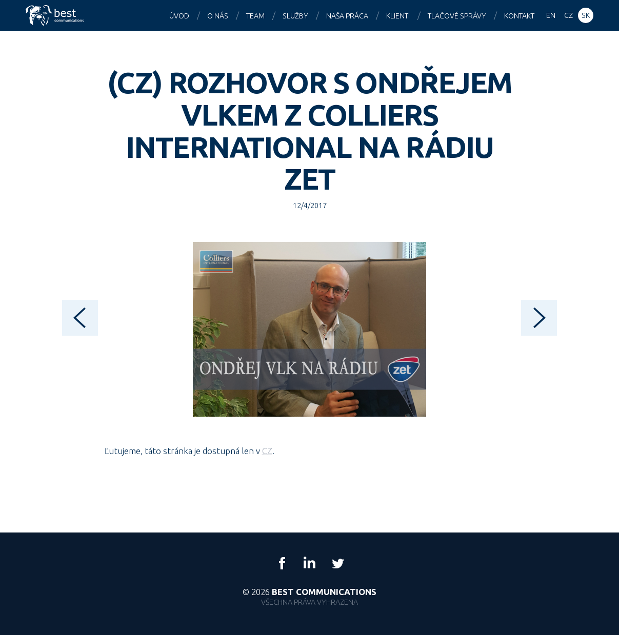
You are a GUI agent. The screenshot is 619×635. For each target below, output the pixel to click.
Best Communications (56, 15)
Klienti (398, 16)
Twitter (337, 563)
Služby (295, 16)
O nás (217, 16)
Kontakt (519, 16)
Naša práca (347, 16)
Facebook (282, 563)
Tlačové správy (457, 16)
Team (255, 16)
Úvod (179, 16)
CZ (267, 451)
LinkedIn (309, 563)
